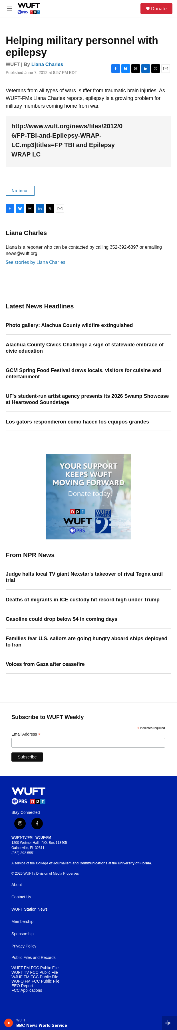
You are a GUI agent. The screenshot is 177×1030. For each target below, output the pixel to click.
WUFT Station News (29, 909)
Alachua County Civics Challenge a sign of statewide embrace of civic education (85, 348)
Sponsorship (22, 934)
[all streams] (169, 1023)
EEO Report (22, 986)
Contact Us (21, 897)
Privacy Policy (23, 946)
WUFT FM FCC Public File (35, 968)
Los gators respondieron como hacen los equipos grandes (77, 422)
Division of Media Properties (57, 874)
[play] (8, 1023)
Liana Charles (47, 64)
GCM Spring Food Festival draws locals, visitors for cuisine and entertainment (83, 374)
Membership (22, 921)
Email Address (26, 734)
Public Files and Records (33, 957)
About (16, 885)
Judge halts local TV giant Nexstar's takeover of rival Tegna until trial (84, 577)
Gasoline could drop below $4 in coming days (61, 619)
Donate (159, 8)
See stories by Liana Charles (35, 262)
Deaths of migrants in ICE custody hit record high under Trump (83, 600)
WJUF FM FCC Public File (34, 977)
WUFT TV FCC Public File (34, 972)
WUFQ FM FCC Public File (35, 981)
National (20, 190)
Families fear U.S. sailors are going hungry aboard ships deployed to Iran (86, 642)
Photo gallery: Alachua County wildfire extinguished (69, 325)
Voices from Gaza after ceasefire (45, 664)
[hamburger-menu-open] (10, 8)
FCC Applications (26, 990)
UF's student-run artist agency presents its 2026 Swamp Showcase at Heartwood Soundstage (87, 399)
